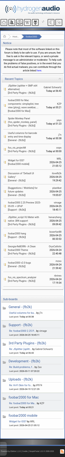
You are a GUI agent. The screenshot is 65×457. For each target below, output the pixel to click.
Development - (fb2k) (24, 361)
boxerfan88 (55, 231)
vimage (57, 202)
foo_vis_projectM (17, 147)
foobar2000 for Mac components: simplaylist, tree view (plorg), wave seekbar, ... (23, 104)
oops (58, 147)
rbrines (57, 275)
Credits (25, 451)
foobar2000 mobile (19, 164)
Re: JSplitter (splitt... (20, 349)
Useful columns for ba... (22, 312)
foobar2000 (31, 36)
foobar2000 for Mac (19, 111)
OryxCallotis (55, 246)
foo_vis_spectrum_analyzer (22, 277)
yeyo (59, 120)
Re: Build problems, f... (21, 367)
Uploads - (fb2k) (21, 379)
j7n (59, 134)
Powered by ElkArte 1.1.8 (10, 451)
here (39, 70)
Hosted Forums (15, 36)
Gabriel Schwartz (52, 87)
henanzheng (55, 217)
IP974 (39, 385)
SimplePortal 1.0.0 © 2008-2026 (41, 451)
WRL (59, 158)
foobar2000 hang (17, 233)
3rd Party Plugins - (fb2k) (22, 92)
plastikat (57, 188)
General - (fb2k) (17, 140)
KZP (59, 103)
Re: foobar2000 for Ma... (22, 403)
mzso (58, 261)
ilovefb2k (57, 173)
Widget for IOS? (16, 160)
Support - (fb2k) (17, 209)
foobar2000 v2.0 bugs (19, 262)
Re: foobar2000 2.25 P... (22, 330)
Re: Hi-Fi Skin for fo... (20, 385)
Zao (40, 367)
